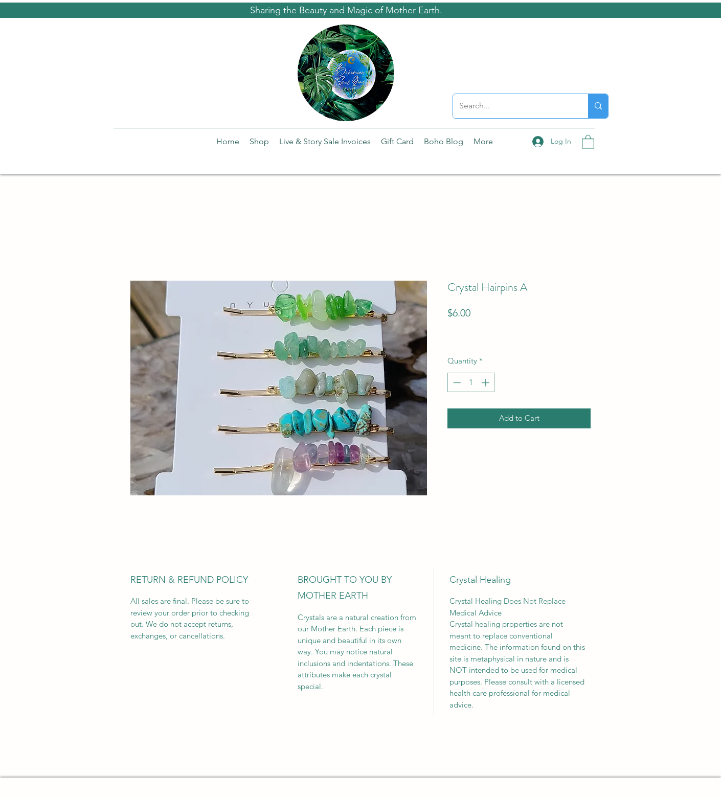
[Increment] (486, 382)
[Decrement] (456, 382)
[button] (588, 141)
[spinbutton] (471, 382)
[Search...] (513, 106)
